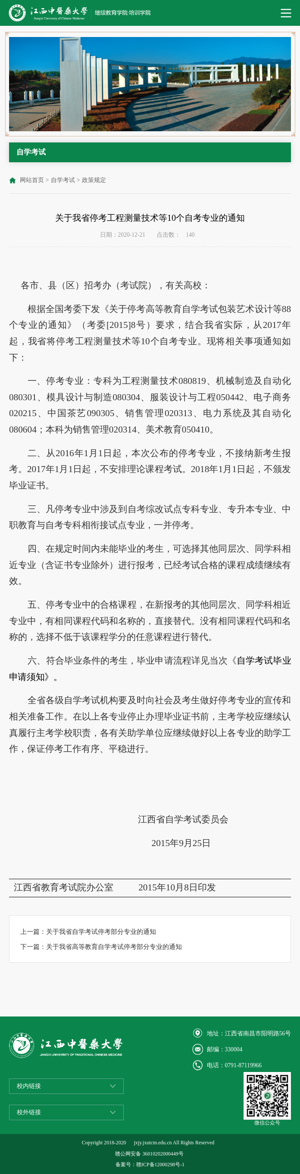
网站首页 (32, 180)
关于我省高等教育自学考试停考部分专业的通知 (114, 946)
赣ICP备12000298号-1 (160, 1165)
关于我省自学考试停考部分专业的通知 (101, 931)
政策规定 (94, 180)
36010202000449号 (162, 1154)
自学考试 (63, 180)
